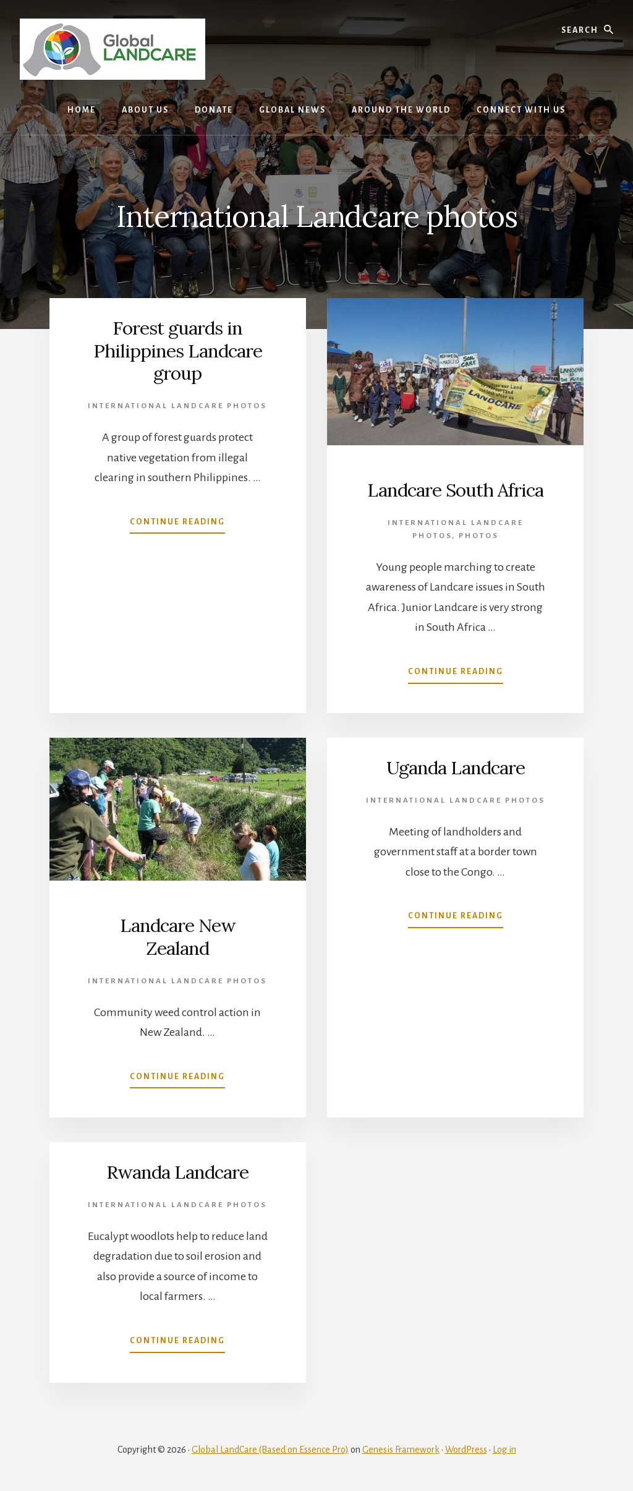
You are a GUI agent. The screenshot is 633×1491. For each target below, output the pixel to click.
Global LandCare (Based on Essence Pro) (270, 1449)
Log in (504, 1449)
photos (479, 535)
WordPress (466, 1449)
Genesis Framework (401, 1449)
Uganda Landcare (455, 767)
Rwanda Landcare (177, 1172)
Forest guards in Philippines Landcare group (177, 350)
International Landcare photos (177, 405)
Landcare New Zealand (177, 936)
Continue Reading (177, 522)
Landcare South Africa (455, 490)
